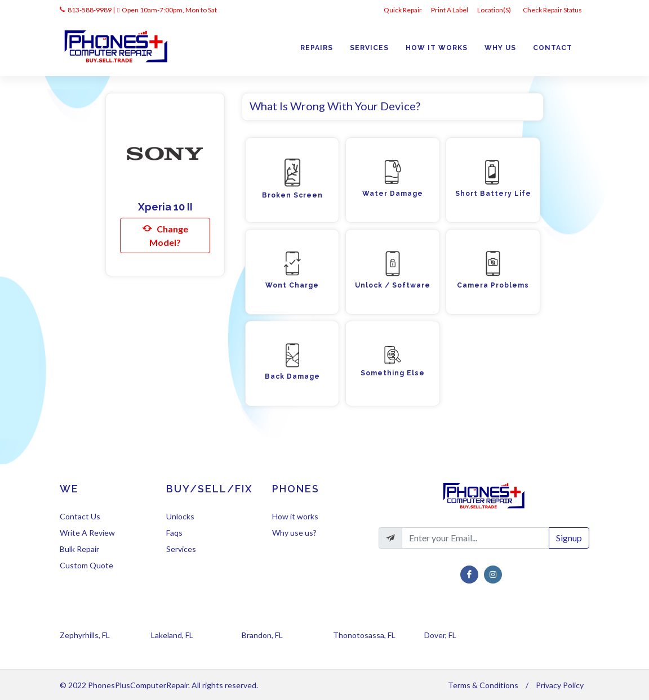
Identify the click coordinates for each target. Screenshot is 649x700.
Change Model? (165, 235)
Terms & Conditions (483, 685)
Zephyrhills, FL (85, 635)
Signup (569, 537)
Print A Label (449, 10)
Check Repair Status (553, 10)
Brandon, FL (262, 635)
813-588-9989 (90, 10)
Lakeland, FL (172, 635)
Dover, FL (440, 635)
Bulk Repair (79, 549)
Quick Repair (403, 10)
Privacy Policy (560, 685)
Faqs (174, 532)
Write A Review (87, 532)
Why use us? (294, 532)
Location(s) (494, 10)
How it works (295, 516)
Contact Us (80, 516)
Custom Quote (86, 565)
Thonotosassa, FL (364, 635)
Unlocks (180, 516)
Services (181, 549)
